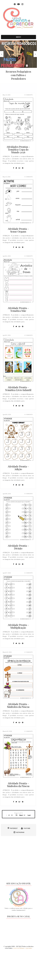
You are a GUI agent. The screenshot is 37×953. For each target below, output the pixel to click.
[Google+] (19, 168)
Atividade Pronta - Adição (18, 468)
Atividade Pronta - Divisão (18, 547)
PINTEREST (13, 828)
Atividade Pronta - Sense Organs (18, 230)
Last (29, 815)
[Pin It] (22, 168)
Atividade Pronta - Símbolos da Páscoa (18, 705)
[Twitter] (16, 168)
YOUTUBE (25, 828)
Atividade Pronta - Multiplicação (18, 626)
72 (16, 815)
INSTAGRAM (19, 832)
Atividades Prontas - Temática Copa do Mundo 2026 (18, 149)
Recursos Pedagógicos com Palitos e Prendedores (18, 75)
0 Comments (28, 95)
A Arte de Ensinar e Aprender (22, 948)
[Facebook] (13, 168)
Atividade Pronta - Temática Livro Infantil (18, 389)
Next (22, 815)
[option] (18, 61)
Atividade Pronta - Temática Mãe (18, 309)
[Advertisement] (18, 859)
